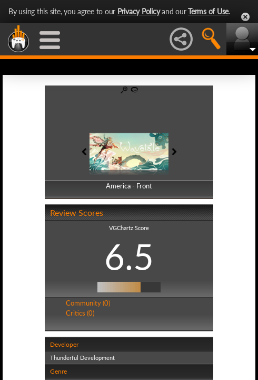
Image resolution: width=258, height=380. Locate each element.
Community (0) (88, 303)
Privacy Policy (138, 11)
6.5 (129, 256)
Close (245, 17)
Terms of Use (208, 11)
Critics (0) (80, 313)
